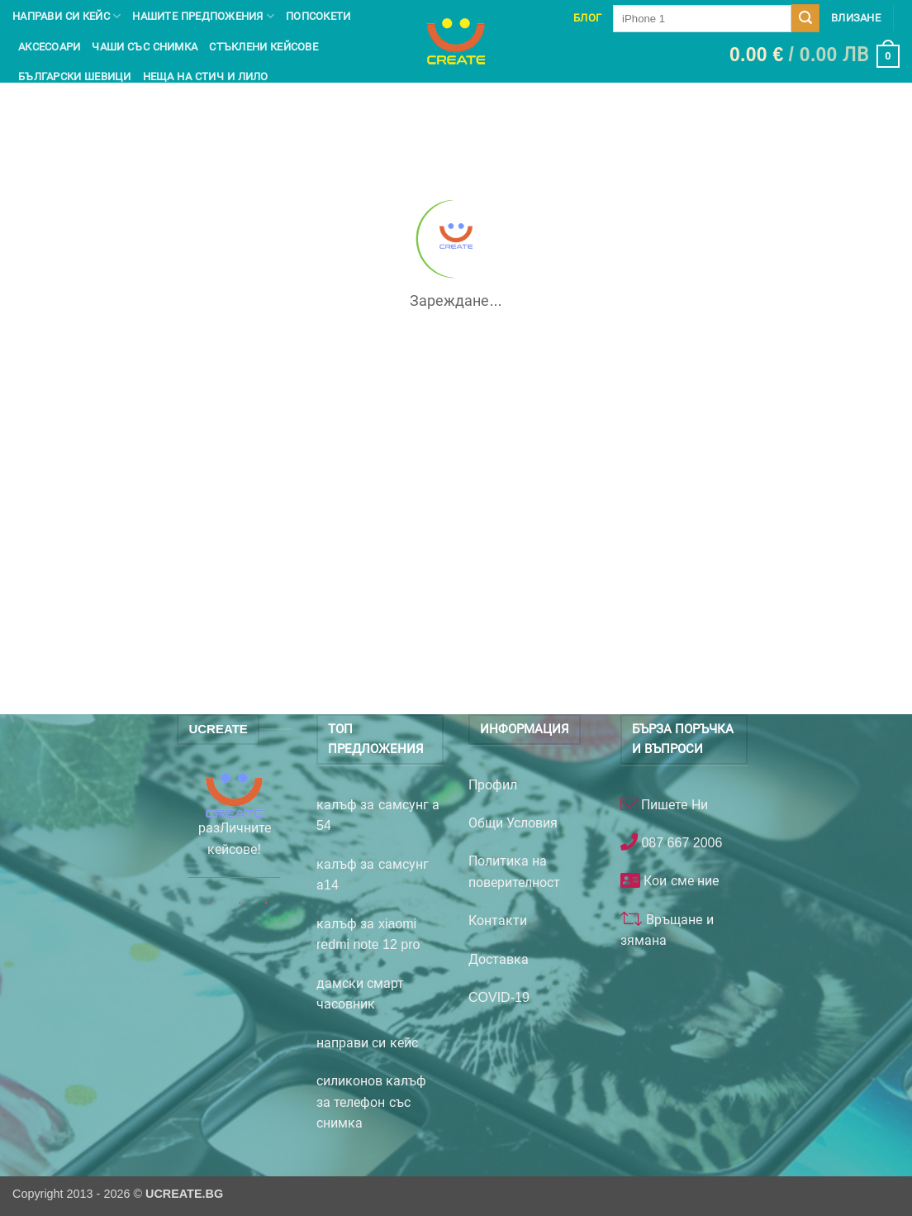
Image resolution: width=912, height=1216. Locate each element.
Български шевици (74, 76)
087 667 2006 (680, 843)
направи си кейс (367, 1043)
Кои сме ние (679, 881)
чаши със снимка (144, 47)
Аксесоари (49, 47)
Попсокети (318, 16)
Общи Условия (513, 823)
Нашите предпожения (203, 16)
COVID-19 (499, 997)
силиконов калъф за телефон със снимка (371, 1102)
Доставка (498, 959)
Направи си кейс (66, 16)
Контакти (497, 920)
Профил (492, 785)
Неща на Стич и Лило (205, 76)
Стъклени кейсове (263, 47)
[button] (814, 56)
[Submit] (805, 18)
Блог (587, 18)
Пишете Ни (673, 805)
